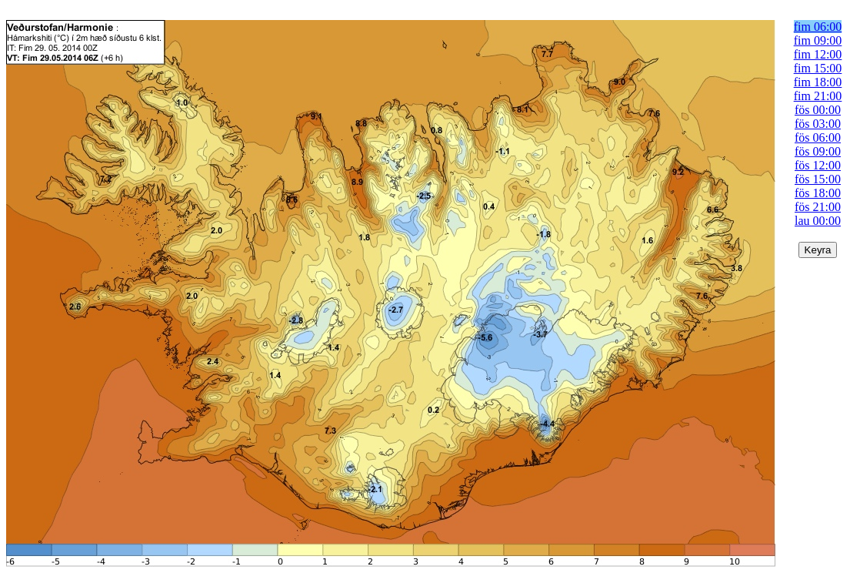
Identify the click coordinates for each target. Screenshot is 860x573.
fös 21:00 (818, 206)
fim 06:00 (818, 26)
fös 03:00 (818, 123)
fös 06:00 (818, 137)
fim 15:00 (818, 68)
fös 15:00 (818, 179)
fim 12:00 (818, 54)
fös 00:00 (818, 109)
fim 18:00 (818, 82)
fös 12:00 (818, 165)
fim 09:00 (818, 40)
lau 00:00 (818, 220)
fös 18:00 (818, 192)
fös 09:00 (818, 151)
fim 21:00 (818, 95)
